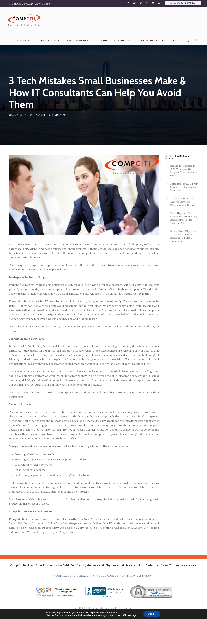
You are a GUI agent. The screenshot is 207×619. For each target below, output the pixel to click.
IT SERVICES (122, 41)
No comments (58, 115)
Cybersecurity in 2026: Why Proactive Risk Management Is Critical (182, 201)
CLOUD (102, 41)
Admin (40, 115)
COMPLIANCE (21, 41)
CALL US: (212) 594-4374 (183, 2)
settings (132, 615)
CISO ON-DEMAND (78, 41)
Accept (151, 613)
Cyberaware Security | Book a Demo (30, 3)
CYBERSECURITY (49, 41)
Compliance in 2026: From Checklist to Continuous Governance (184, 187)
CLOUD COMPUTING (110, 575)
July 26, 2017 (17, 115)
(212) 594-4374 (140, 527)
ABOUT (177, 41)
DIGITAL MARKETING (152, 41)
